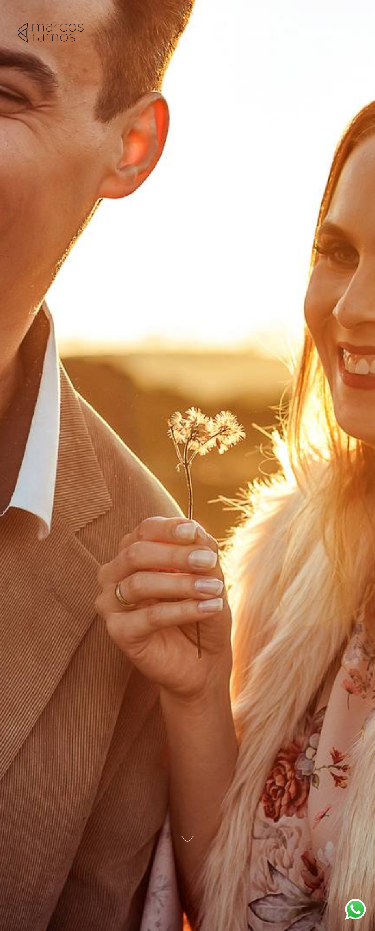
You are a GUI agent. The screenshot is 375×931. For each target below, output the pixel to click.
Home (210, 33)
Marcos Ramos (325, 33)
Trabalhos (260, 33)
